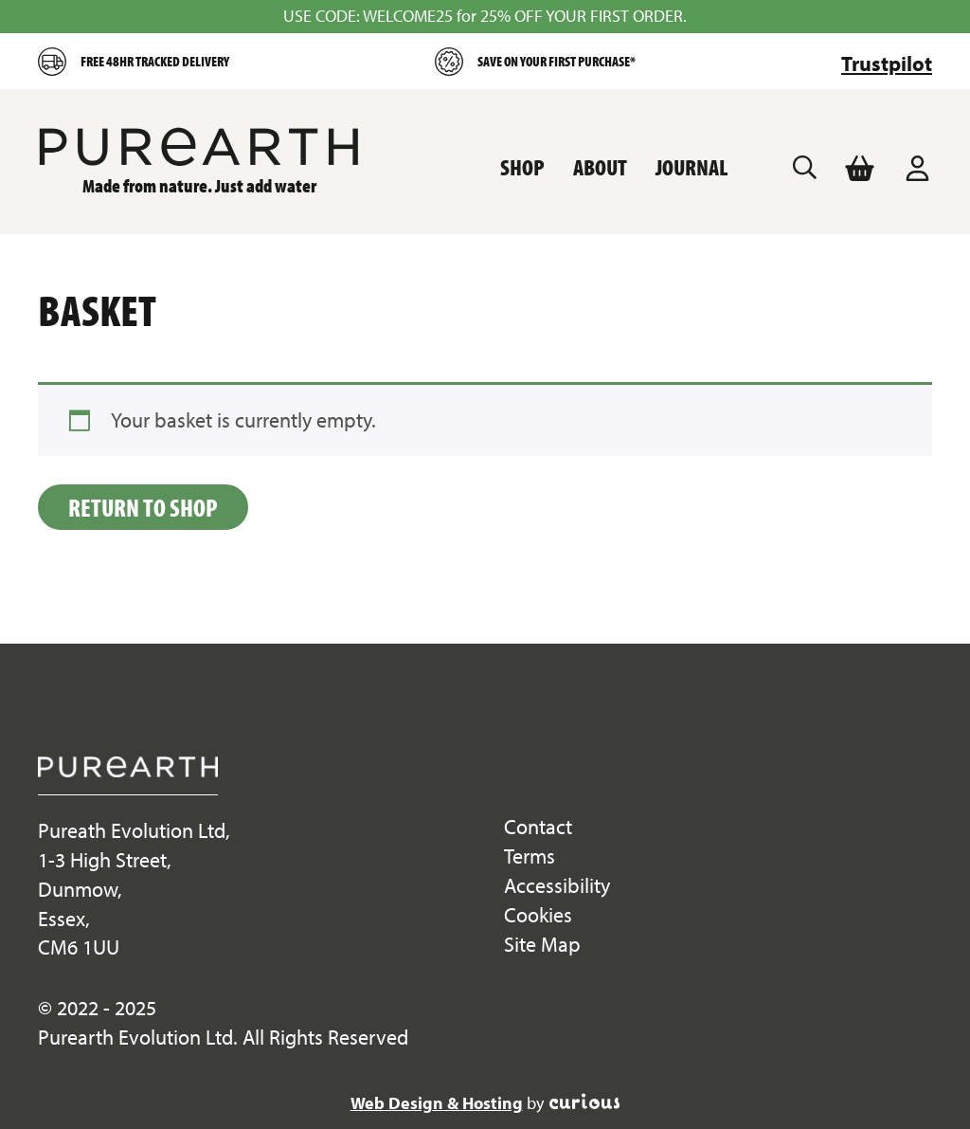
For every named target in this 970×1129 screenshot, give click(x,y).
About (600, 166)
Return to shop (143, 507)
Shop (522, 166)
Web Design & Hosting (436, 1103)
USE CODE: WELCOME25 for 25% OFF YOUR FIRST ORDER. (485, 16)
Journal (692, 166)
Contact (538, 826)
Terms (529, 856)
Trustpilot (886, 63)
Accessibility (557, 885)
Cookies (538, 914)
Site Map (542, 944)
